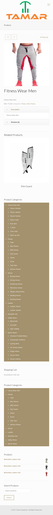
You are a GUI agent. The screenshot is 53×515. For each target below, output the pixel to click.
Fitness (23, 104)
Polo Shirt (13, 224)
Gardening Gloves (16, 284)
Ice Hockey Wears (16, 347)
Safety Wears (12, 318)
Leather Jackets (15, 310)
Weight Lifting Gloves (17, 292)
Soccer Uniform (15, 359)
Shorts (12, 258)
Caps (12, 242)
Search (9, 497)
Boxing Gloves (15, 276)
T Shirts (12, 227)
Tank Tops (13, 265)
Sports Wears (12, 333)
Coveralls (13, 325)
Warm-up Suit (14, 235)
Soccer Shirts (14, 355)
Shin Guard (26, 186)
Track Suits (14, 231)
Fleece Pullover (15, 216)
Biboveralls (14, 321)
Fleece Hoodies (15, 208)
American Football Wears (18, 336)
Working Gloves (15, 299)
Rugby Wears (14, 351)
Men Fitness (31, 104)
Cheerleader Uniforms (17, 340)
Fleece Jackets (15, 212)
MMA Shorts (14, 250)
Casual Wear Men (14, 205)
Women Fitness (15, 269)
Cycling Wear (14, 343)
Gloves (10, 273)
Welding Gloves (15, 295)
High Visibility (14, 329)
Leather (10, 303)
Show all (44, 37)
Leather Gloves (15, 306)
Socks (12, 261)
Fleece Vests (14, 220)
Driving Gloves (15, 280)
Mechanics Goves (16, 288)
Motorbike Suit (13, 314)
